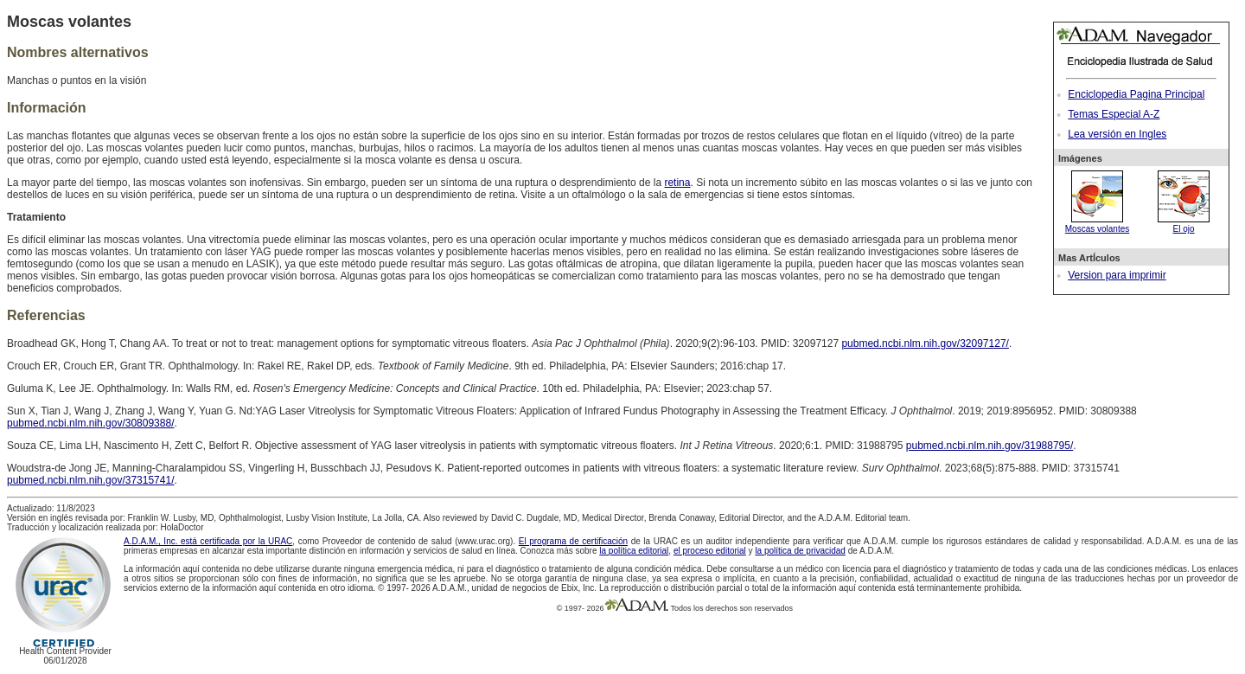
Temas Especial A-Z (1113, 114)
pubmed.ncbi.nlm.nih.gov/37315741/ (90, 480)
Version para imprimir (1116, 275)
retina (677, 183)
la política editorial (633, 550)
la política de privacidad (800, 550)
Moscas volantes (1097, 224)
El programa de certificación (573, 541)
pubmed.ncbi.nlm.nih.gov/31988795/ (989, 446)
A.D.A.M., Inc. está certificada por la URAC (208, 541)
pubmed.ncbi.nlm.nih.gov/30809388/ (90, 423)
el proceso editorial (710, 550)
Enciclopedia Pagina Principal (1136, 94)
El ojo (1184, 224)
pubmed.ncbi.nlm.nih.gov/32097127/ (924, 343)
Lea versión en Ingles (1117, 134)
